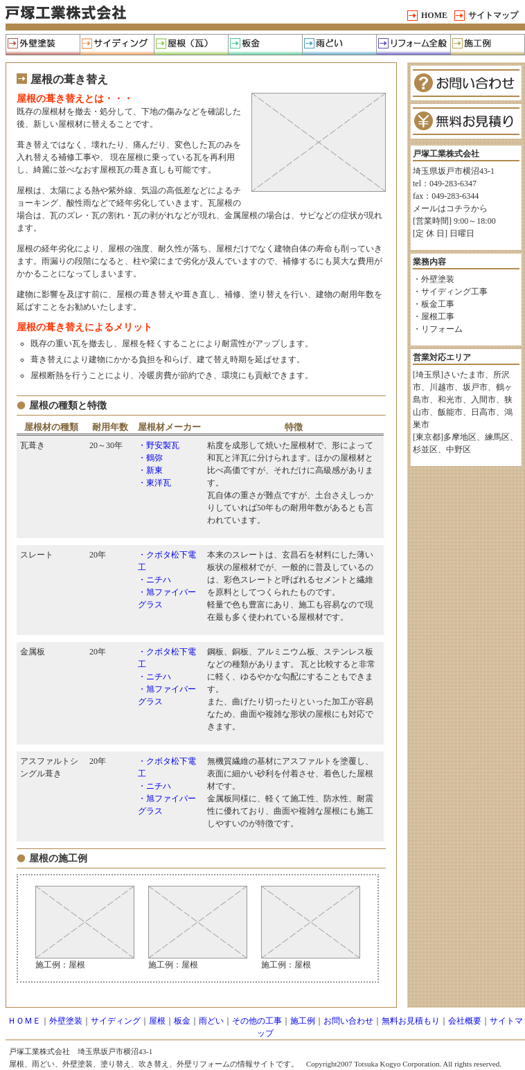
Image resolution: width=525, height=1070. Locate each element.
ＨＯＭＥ (24, 1021)
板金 (182, 1021)
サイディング (116, 1021)
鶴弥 (154, 458)
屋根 (157, 1021)
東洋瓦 (158, 483)
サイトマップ (493, 15)
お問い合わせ (348, 1021)
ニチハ (158, 580)
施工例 (302, 1021)
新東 (154, 470)
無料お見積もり (411, 1021)
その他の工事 (257, 1021)
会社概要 (464, 1021)
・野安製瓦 (158, 445)
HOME (434, 15)
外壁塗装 (65, 1021)
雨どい (211, 1021)
